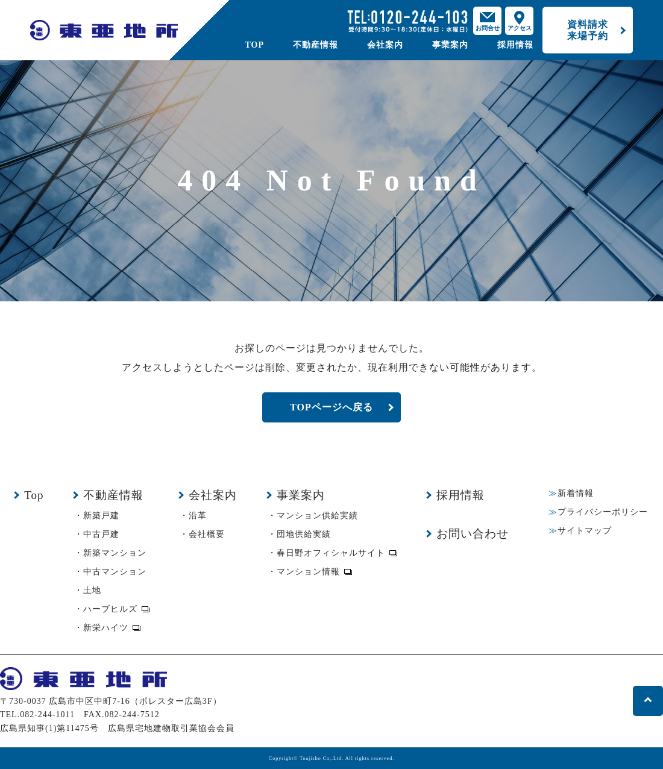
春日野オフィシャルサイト (331, 552)
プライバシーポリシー (603, 511)
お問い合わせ (472, 533)
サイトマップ (585, 530)
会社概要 (207, 534)
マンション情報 (308, 571)
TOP (254, 44)
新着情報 (576, 493)
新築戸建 (101, 515)
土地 (92, 590)
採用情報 (515, 44)
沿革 (198, 515)
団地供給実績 (304, 534)
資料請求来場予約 (587, 29)
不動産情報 (315, 44)
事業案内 (450, 44)
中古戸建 (101, 534)
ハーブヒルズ (110, 609)
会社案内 (385, 44)
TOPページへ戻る (331, 407)
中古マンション (114, 571)
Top (33, 495)
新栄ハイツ (105, 627)
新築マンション (114, 552)
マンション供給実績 (317, 515)
